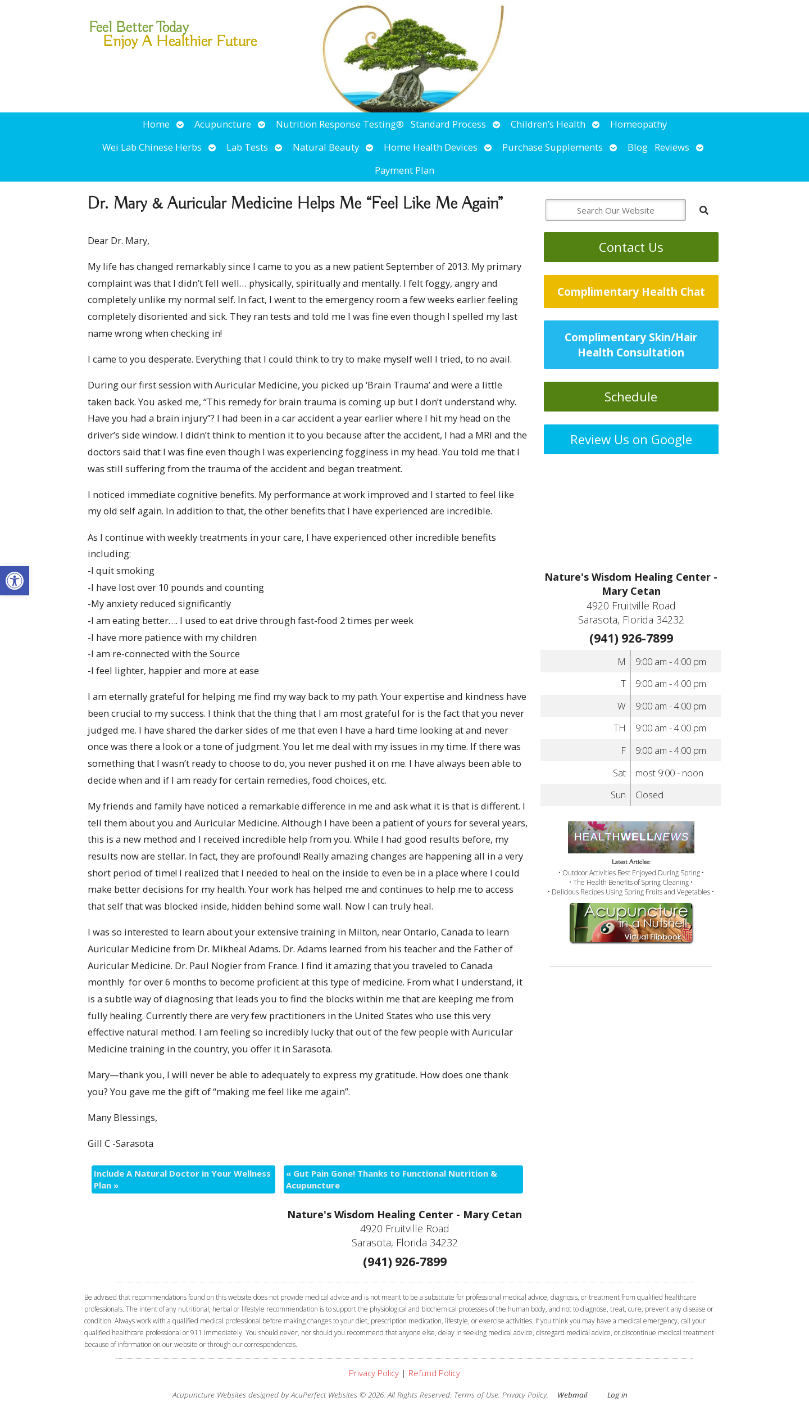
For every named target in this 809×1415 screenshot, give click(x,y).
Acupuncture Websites (209, 1395)
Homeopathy (638, 123)
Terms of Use (476, 1395)
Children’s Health (548, 123)
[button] (14, 580)
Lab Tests (247, 147)
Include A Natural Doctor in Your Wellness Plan (182, 1179)
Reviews (672, 147)
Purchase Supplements (552, 147)
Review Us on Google (631, 439)
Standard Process (448, 123)
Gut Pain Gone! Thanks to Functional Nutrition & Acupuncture (391, 1179)
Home (156, 123)
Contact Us (631, 247)
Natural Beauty (326, 147)
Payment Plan (404, 170)
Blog (638, 147)
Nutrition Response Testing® (340, 123)
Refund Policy (434, 1372)
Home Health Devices (431, 147)
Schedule (631, 396)
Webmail (572, 1395)
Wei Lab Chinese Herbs (152, 147)
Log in (617, 1395)
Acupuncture (222, 123)
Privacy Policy (374, 1372)
